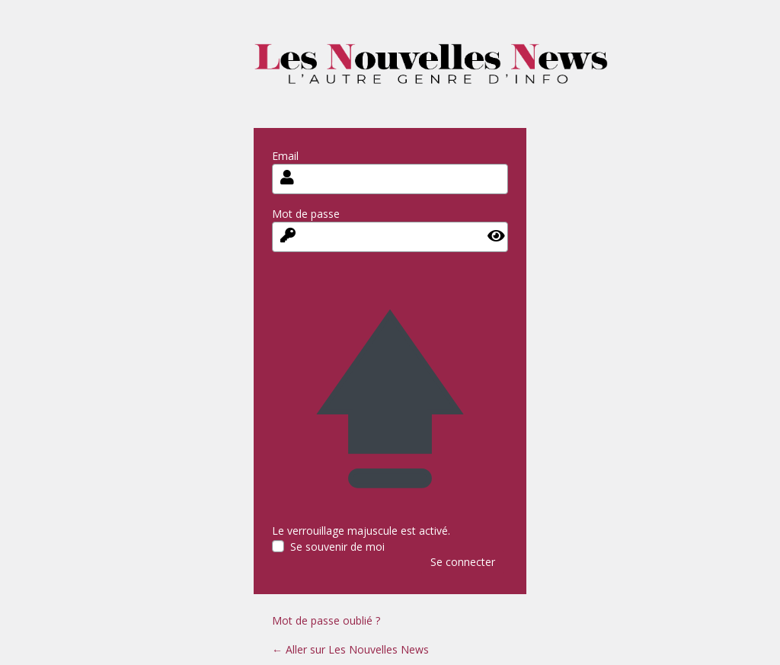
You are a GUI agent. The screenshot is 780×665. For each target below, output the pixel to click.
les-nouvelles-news (431, 74)
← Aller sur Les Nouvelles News (350, 649)
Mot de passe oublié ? (326, 620)
